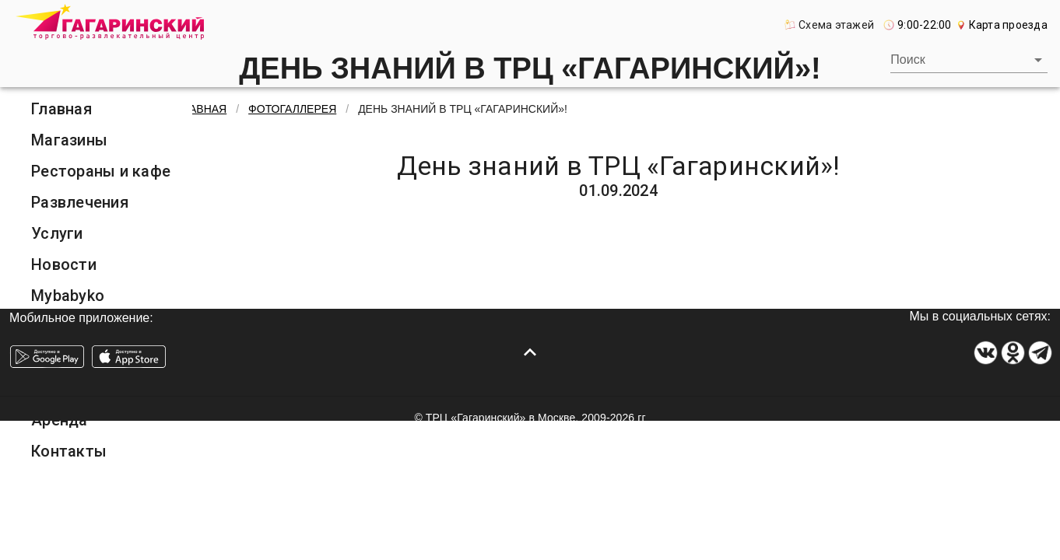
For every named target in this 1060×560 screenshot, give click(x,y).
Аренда (59, 420)
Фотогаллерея (292, 109)
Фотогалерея (81, 389)
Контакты (69, 451)
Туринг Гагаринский (105, 326)
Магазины (69, 140)
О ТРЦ (54, 357)
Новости (64, 264)
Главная (61, 109)
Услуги (57, 233)
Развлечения (79, 202)
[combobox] (969, 59)
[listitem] (105, 108)
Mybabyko (67, 295)
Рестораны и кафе (100, 171)
